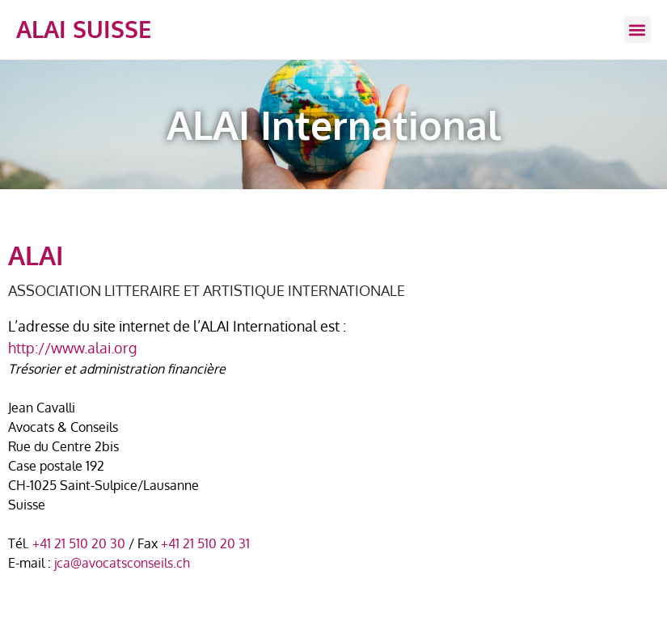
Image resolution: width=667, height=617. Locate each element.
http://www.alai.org (72, 348)
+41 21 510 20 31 (205, 543)
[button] (637, 29)
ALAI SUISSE (83, 29)
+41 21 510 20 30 (78, 543)
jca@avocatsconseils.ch (122, 563)
